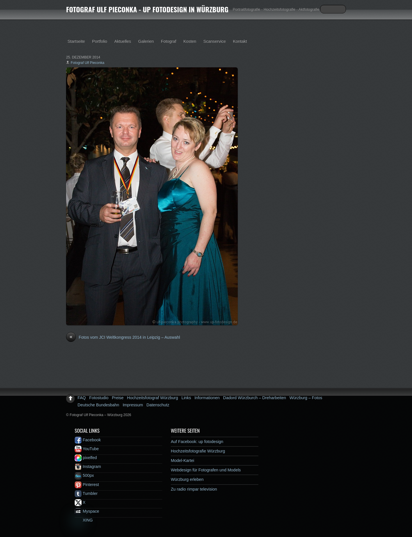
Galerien (146, 41)
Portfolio (99, 41)
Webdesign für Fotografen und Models (206, 470)
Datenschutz (157, 405)
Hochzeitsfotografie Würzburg (198, 451)
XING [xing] (84, 520)
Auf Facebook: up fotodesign (197, 441)
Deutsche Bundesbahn (98, 405)
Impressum (133, 405)
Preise (118, 397)
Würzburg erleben (187, 479)
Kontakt (240, 41)
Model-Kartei (182, 460)
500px (84, 475)
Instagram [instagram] (88, 466)
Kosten (189, 41)
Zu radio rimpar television (194, 489)
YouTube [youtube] (87, 448)
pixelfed (86, 457)
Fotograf (168, 41)
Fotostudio (98, 397)
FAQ (82, 397)
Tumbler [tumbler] (86, 493)
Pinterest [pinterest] (87, 484)
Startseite (76, 41)
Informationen (207, 397)
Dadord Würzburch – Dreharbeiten (254, 397)
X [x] (80, 502)
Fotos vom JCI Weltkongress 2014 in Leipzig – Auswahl (123, 337)
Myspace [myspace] (87, 511)
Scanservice (214, 41)
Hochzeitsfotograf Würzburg (152, 397)
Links (186, 397)
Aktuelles (122, 41)
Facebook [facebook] (88, 440)
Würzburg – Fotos (306, 397)
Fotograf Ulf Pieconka (87, 63)
